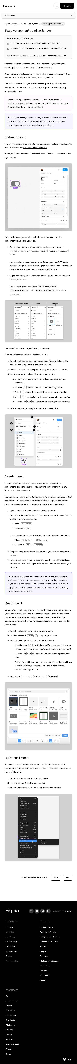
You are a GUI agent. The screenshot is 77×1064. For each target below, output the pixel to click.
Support (9, 1006)
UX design (10, 932)
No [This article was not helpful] (67, 877)
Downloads (10, 1020)
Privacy (9, 1049)
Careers (9, 1035)
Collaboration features (49, 942)
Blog (7, 996)
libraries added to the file (35, 147)
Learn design (11, 1015)
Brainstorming (11, 951)
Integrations (45, 975)
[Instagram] (42, 911)
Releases (9, 1030)
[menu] (62, 911)
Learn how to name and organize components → (27, 348)
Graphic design (12, 942)
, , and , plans (41, 43)
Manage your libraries (53, 24)
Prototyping (10, 937)
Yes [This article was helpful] (56, 877)
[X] (31, 911)
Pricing (43, 951)
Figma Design (11, 24)
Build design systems (30, 24)
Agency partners (12, 1044)
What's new (10, 1025)
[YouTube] (37, 911)
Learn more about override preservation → (33, 125)
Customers (44, 966)
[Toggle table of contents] (38, 15)
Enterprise (44, 956)
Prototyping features (48, 932)
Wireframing (10, 946)
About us (9, 1039)
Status (8, 1054)
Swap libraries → (35, 107)
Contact (43, 980)
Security (43, 971)
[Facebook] (48, 911)
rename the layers (41, 580)
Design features (46, 927)
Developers (10, 1010)
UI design (9, 927)
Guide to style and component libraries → (50, 55)
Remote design (12, 961)
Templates (10, 956)
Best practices (12, 1001)
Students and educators (49, 961)
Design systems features (50, 937)
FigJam (43, 946)
